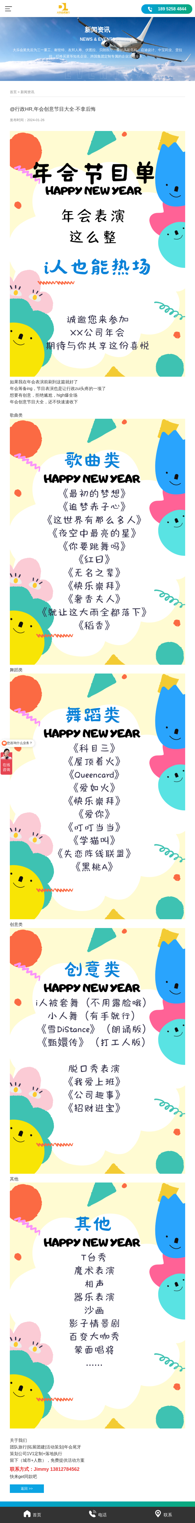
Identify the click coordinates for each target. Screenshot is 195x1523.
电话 (97, 1514)
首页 (13, 92)
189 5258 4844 (172, 9)
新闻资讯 (27, 92)
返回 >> (27, 1489)
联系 (163, 1514)
